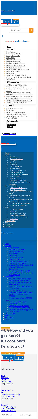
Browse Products (7, 390)
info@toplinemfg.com (8, 407)
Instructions (5, 378)
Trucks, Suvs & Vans (8, 396)
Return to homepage (13, 353)
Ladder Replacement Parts (10, 394)
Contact (3, 380)
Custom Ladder (6, 382)
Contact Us (5, 405)
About (3, 376)
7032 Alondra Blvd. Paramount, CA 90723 (8, 410)
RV (2, 392)
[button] (2, 3)
